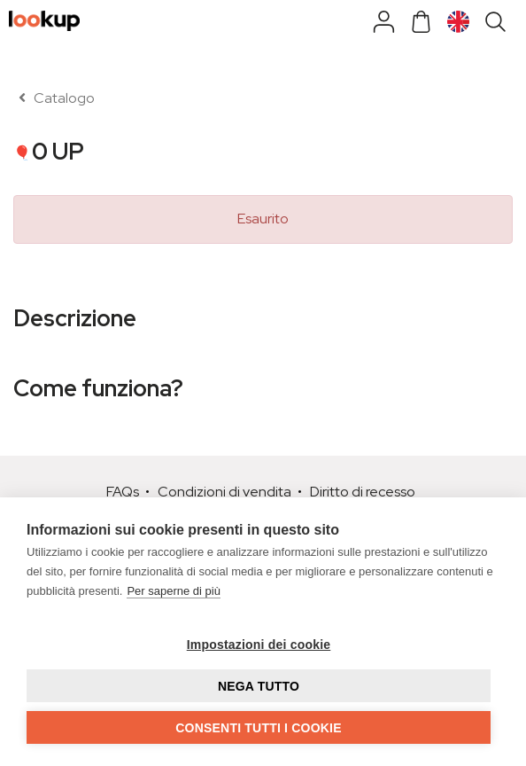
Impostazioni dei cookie (259, 644)
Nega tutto (258, 686)
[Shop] (384, 28)
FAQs (122, 491)
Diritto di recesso (362, 491)
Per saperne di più (173, 591)
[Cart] (421, 28)
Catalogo (54, 98)
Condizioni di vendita (224, 491)
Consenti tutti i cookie (258, 728)
